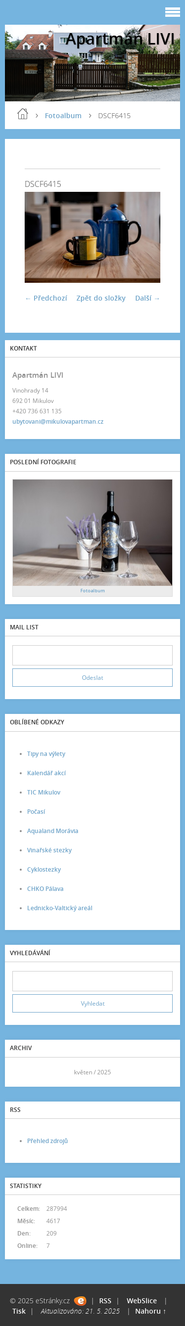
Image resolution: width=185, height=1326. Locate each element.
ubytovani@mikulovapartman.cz (58, 421)
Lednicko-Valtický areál (59, 908)
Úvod (22, 114)
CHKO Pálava (45, 888)
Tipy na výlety (46, 754)
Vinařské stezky (49, 850)
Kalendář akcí (46, 773)
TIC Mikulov (43, 792)
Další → (147, 298)
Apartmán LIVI (120, 38)
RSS (105, 1300)
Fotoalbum (63, 115)
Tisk (19, 1311)
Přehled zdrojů (47, 1141)
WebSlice (142, 1300)
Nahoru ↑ (150, 1311)
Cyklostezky (44, 869)
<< (23, 1072)
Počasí (36, 811)
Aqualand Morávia (52, 831)
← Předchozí (46, 298)
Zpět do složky (101, 298)
